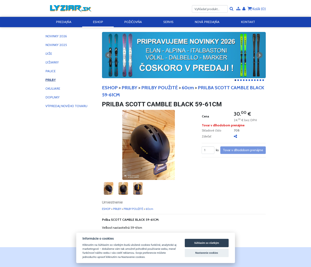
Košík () (256, 9)
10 (260, 80)
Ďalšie (259, 55)
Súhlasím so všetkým (206, 242)
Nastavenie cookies (206, 252)
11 (263, 80)
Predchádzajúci (108, 55)
